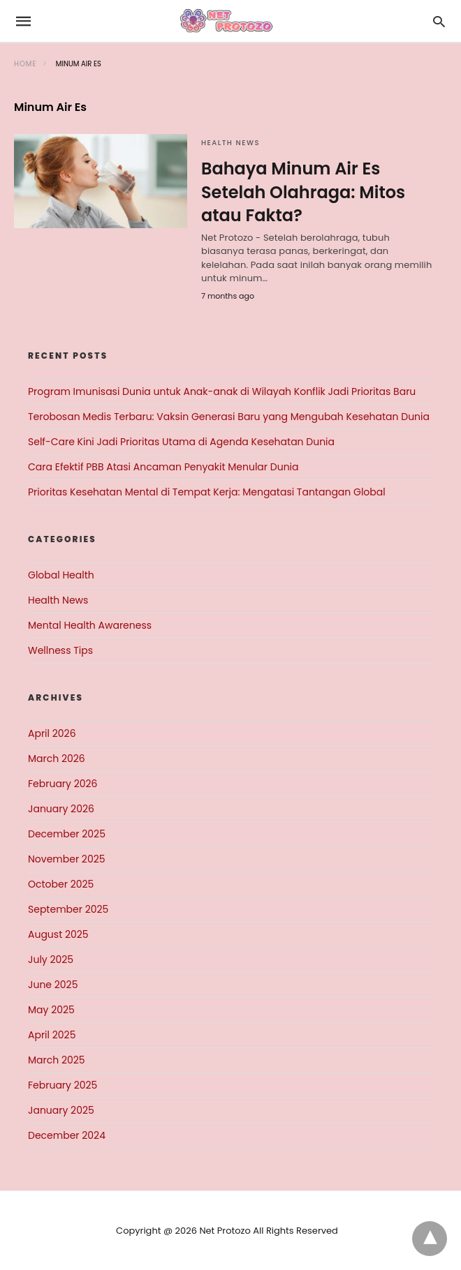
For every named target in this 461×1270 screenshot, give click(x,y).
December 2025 (66, 834)
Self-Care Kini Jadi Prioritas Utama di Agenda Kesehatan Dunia (181, 442)
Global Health (61, 575)
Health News (230, 142)
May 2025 (51, 1010)
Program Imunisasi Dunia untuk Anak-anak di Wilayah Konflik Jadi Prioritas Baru (222, 391)
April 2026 (52, 733)
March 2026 (56, 758)
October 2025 (61, 884)
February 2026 (62, 784)
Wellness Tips (60, 650)
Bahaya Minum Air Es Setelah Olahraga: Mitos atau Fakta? (303, 192)
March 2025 (56, 1060)
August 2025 (58, 934)
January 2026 (61, 809)
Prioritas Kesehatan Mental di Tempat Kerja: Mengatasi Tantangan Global (207, 492)
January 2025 (61, 1110)
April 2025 (51, 1035)
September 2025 (68, 909)
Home (25, 64)
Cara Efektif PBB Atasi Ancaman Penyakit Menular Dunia (163, 467)
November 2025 (66, 859)
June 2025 (53, 985)
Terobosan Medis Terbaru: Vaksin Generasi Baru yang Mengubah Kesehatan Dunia (229, 417)
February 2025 (62, 1085)
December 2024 (66, 1135)
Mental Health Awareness (90, 625)
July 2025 (50, 959)
